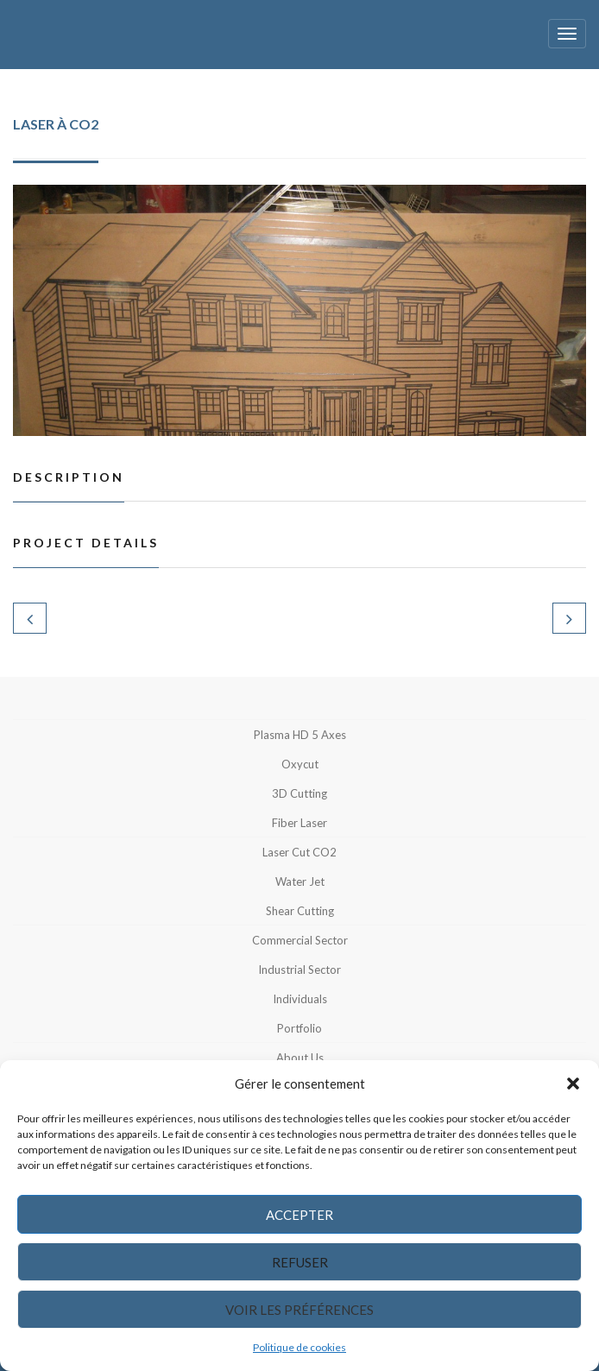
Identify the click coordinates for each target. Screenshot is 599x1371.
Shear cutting (300, 911)
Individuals (300, 999)
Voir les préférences (299, 1309)
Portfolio (299, 1028)
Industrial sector (299, 969)
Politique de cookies (299, 1347)
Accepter (299, 1215)
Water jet (300, 881)
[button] (573, 1083)
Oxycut (299, 764)
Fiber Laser (299, 823)
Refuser (300, 1262)
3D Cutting (299, 793)
